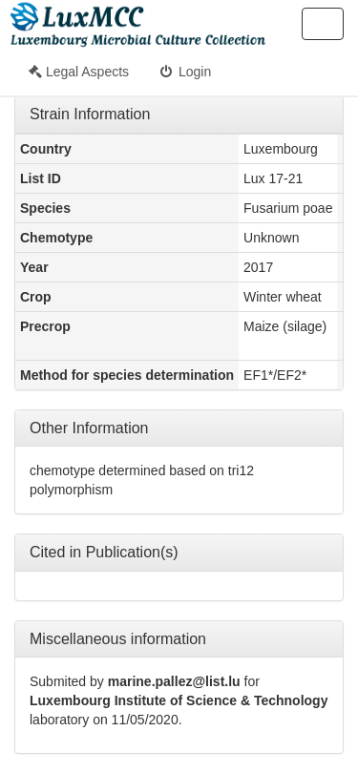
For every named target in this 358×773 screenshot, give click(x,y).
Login (184, 71)
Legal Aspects (79, 71)
